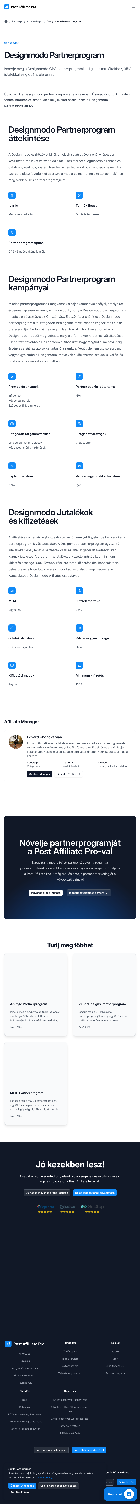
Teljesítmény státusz (70, 1329)
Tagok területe (70, 1315)
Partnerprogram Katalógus (27, 21)
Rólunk (115, 1307)
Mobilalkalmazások (25, 1331)
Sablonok (24, 1363)
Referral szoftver (70, 1382)
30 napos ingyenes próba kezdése (47, 1192)
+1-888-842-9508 (21, 1439)
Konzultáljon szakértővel (89, 1406)
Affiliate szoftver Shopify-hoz (70, 1356)
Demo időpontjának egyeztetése (95, 1192)
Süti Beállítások (20, 1492)
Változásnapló (70, 1322)
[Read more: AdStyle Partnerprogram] (35, 994)
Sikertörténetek (115, 1322)
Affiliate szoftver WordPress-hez (70, 1375)
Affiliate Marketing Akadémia (25, 1370)
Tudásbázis (70, 1307)
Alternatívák (25, 1339)
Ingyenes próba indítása (46, 892)
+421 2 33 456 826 (21, 1432)
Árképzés (24, 1310)
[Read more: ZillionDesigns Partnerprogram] (104, 994)
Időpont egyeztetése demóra (89, 893)
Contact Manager (39, 774)
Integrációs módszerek (25, 1324)
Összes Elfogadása (22, 1485)
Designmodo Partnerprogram (64, 21)
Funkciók (24, 1317)
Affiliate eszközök (70, 1389)
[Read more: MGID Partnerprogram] (35, 1083)
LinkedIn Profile (69, 774)
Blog (24, 1356)
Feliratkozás (126, 1438)
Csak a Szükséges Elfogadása (58, 1485)
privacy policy (43, 1477)
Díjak (115, 1315)
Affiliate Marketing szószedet (25, 1377)
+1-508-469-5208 (21, 1446)
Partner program (115, 1329)
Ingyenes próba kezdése (51, 1406)
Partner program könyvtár (25, 1385)
